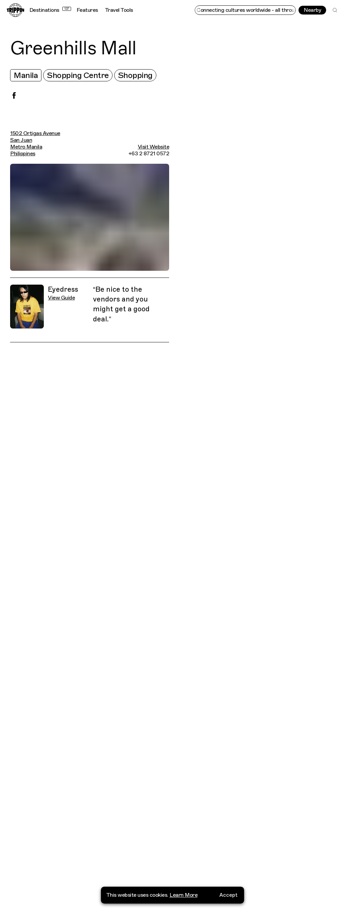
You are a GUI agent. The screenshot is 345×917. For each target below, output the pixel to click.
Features (87, 10)
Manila (26, 75)
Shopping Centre (78, 75)
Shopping (135, 75)
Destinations (50, 10)
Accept (228, 903)
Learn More (183, 903)
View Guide (61, 297)
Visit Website (153, 146)
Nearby (312, 10)
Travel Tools (119, 10)
